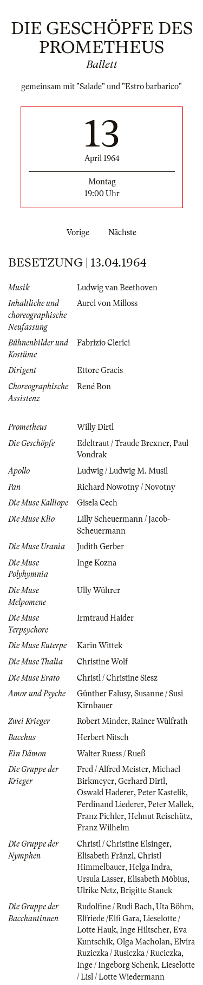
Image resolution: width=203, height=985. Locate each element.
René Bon (94, 386)
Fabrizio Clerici (103, 342)
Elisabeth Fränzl (105, 855)
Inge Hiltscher (144, 930)
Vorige (75, 232)
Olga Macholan (143, 941)
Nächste (124, 232)
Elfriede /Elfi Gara (108, 918)
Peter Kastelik (161, 792)
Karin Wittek (99, 645)
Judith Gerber (100, 546)
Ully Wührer (98, 590)
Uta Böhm (174, 906)
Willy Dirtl (95, 427)
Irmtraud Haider (105, 618)
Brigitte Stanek (146, 890)
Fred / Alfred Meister (112, 769)
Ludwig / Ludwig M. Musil (122, 471)
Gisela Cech (97, 502)
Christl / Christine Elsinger (123, 844)
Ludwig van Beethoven (117, 287)
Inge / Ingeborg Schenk (117, 965)
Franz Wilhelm (103, 827)
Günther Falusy (103, 693)
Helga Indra (149, 867)
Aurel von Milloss (107, 303)
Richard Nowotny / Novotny (126, 487)
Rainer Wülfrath (160, 721)
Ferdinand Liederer (110, 804)
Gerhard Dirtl (141, 781)
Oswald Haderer (105, 792)
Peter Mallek (170, 804)
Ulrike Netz (96, 890)
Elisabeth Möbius (157, 879)
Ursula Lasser (100, 879)
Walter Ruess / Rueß (111, 753)
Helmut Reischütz (159, 816)
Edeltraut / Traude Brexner (123, 443)
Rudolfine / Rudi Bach (114, 906)
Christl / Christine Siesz (117, 678)
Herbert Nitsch (103, 737)
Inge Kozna (96, 562)
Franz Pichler (100, 816)
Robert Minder (102, 721)
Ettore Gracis (100, 370)
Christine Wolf (102, 661)
